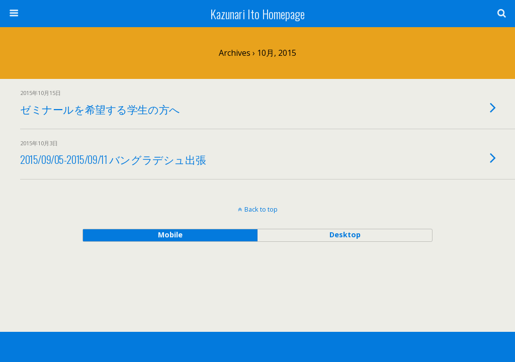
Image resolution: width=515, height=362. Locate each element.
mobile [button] (170, 234)
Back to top (261, 209)
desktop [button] (345, 234)
